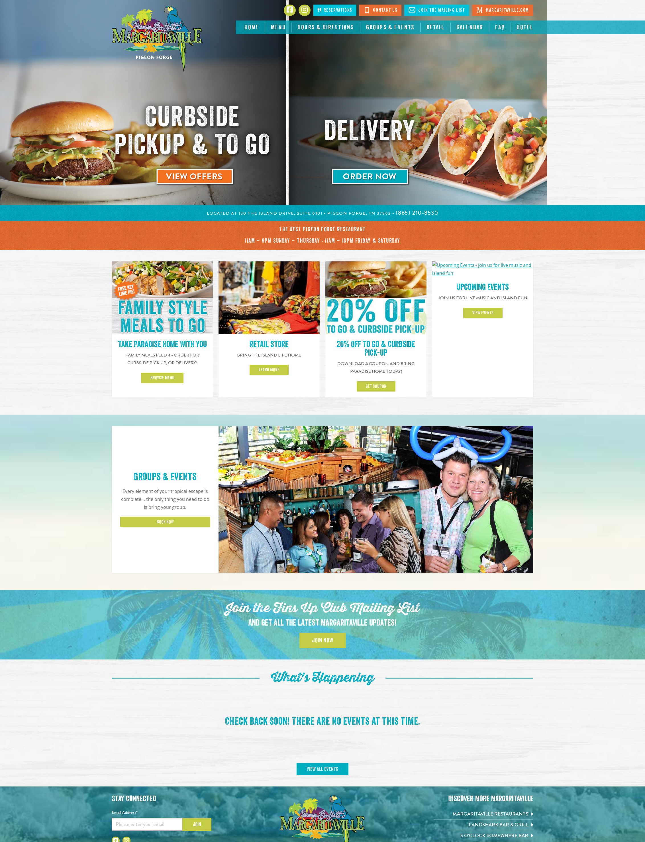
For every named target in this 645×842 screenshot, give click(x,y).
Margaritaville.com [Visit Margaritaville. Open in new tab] (502, 10)
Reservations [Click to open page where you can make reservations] (335, 10)
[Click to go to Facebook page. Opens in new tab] (290, 10)
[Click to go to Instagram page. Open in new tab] (126, 761)
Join (197, 744)
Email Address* (125, 732)
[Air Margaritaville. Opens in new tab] (483, 766)
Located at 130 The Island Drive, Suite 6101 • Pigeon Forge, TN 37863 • (301, 213)
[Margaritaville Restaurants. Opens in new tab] (483, 734)
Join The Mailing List (437, 10)
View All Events (322, 689)
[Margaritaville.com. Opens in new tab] (483, 799)
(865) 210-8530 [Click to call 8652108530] (322, 801)
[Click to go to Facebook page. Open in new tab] (116, 761)
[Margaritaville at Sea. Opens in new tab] (483, 788)
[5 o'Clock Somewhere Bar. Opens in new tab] (483, 755)
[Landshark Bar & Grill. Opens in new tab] (483, 744)
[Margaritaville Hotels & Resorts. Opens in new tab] (483, 777)
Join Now (322, 561)
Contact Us (380, 10)
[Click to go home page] (157, 38)
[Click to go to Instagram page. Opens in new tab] (305, 10)
